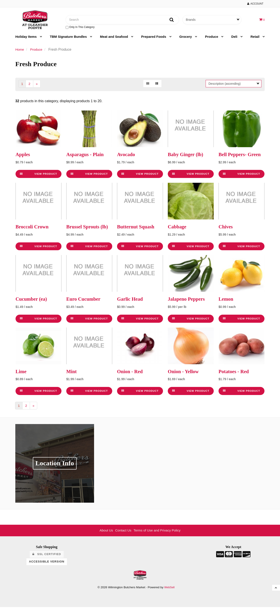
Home (20, 51)
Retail (255, 38)
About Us (104, 532)
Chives (226, 228)
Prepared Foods (154, 38)
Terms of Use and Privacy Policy (158, 532)
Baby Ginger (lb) (187, 156)
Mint (71, 373)
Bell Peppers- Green (241, 156)
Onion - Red (130, 373)
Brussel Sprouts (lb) (88, 228)
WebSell (169, 589)
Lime (21, 373)
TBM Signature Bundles (69, 38)
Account (255, 3)
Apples (23, 156)
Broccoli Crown (33, 228)
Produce (212, 38)
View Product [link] (38, 175)
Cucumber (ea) (32, 301)
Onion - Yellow (184, 373)
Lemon (226, 301)
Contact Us (122, 532)
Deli (234, 38)
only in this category (80, 27)
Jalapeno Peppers (187, 301)
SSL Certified (46, 556)
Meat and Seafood (114, 38)
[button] (262, 20)
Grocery (186, 38)
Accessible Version (47, 563)
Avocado (126, 156)
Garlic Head (131, 301)
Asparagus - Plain (86, 156)
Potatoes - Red (235, 373)
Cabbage (178, 228)
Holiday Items (26, 38)
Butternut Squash (137, 228)
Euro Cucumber (84, 301)
